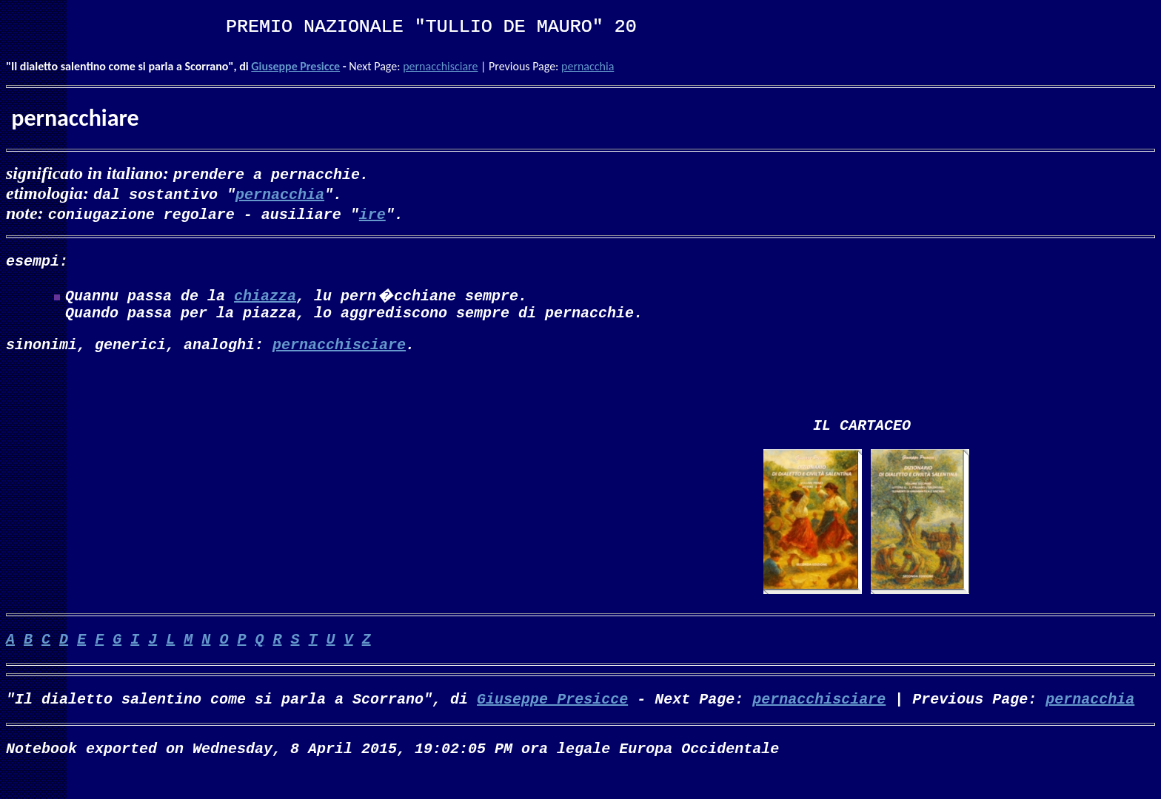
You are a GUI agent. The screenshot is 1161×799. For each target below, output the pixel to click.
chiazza (265, 298)
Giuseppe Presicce (295, 66)
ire (372, 213)
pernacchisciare (440, 66)
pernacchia (587, 66)
